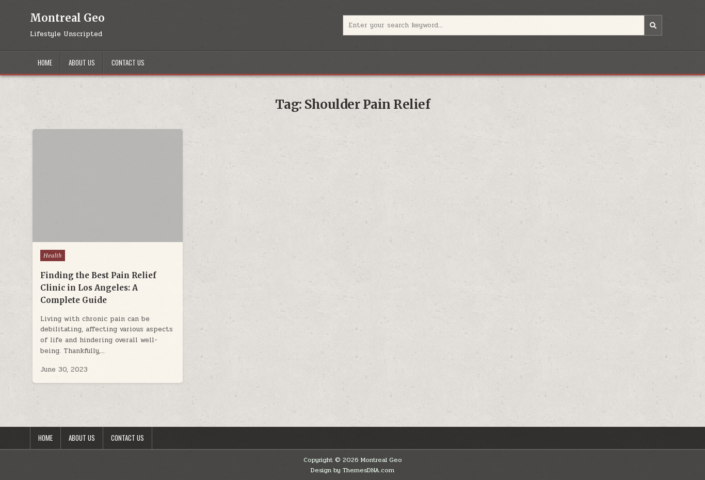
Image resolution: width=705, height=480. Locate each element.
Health (52, 255)
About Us (82, 62)
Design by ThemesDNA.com (352, 470)
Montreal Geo (67, 17)
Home (45, 62)
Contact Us (128, 62)
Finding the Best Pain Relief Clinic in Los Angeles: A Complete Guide (98, 287)
